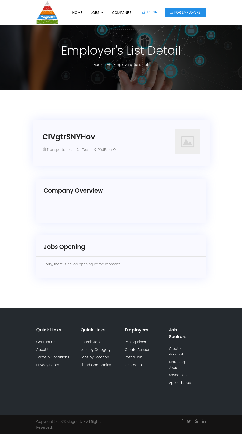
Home (77, 12)
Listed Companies (96, 364)
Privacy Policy (47, 364)
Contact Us (45, 341)
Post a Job (133, 357)
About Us (44, 349)
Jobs (94, 12)
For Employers (185, 12)
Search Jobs (91, 341)
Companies (122, 12)
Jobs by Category (96, 349)
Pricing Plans (135, 341)
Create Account (138, 349)
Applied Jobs (180, 382)
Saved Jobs (179, 374)
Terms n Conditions (52, 357)
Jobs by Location (95, 357)
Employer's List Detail (131, 64)
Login (149, 12)
